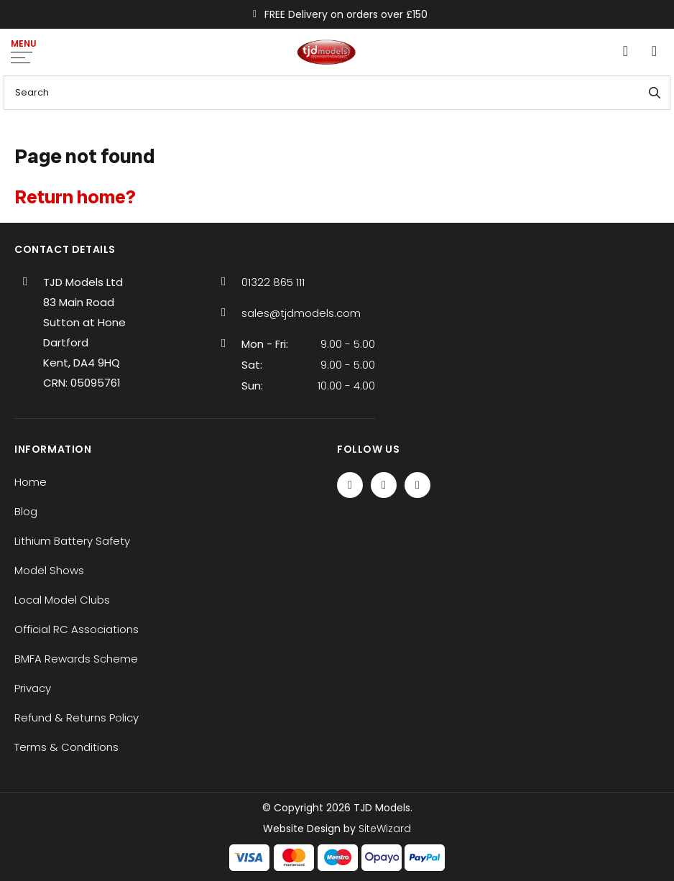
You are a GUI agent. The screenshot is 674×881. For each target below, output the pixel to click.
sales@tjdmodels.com (301, 312)
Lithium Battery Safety (72, 540)
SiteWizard (385, 828)
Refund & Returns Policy (76, 717)
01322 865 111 (273, 282)
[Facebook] (350, 485)
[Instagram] (417, 485)
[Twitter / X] (384, 485)
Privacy (32, 688)
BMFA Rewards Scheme (76, 658)
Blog (25, 511)
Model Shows (49, 570)
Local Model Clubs (62, 599)
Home (30, 481)
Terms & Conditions (66, 747)
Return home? (75, 197)
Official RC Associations (76, 629)
